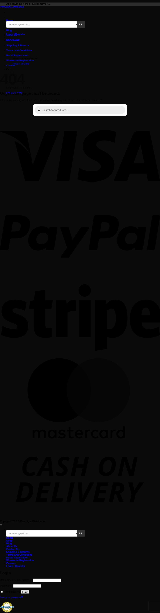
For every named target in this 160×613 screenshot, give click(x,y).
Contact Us (12, 40)
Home (9, 20)
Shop (9, 540)
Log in (25, 592)
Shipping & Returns (18, 552)
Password (6, 585)
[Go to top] (1, 524)
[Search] (81, 24)
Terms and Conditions (19, 554)
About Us (11, 35)
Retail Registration (17, 55)
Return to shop (20, 63)
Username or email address (16, 580)
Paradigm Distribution (12, 7)
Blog (9, 30)
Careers (11, 65)
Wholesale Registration (20, 60)
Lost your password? (11, 597)
